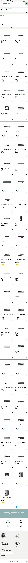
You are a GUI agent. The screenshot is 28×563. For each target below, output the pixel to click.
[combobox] (15, 6)
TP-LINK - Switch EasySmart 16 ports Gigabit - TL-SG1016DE (21, 351)
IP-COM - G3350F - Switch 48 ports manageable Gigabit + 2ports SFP (19, 461)
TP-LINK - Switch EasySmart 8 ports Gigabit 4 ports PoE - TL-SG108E (7, 406)
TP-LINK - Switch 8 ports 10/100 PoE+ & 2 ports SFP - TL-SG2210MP (6, 186)
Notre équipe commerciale (4, 543)
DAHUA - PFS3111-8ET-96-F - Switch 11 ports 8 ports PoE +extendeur (7, 479)
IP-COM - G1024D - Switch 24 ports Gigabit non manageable (6, 95)
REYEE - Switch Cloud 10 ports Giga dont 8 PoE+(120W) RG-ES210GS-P (6, 333)
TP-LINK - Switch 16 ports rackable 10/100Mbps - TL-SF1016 (19, 333)
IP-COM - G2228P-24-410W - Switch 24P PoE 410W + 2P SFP (21, 131)
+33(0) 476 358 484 (9, 0)
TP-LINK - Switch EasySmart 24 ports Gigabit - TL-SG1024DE (21, 369)
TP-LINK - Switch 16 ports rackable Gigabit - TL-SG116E (21, 406)
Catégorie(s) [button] (2, 15)
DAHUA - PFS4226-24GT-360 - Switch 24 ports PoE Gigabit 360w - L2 (6, 223)
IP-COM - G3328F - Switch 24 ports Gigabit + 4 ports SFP (7, 58)
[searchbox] (16, 6)
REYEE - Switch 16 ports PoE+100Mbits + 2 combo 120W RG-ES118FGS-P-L (6, 168)
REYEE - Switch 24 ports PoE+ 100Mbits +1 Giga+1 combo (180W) (20, 259)
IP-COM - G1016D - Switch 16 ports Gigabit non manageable (6, 76)
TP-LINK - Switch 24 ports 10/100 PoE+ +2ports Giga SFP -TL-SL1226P (6, 259)
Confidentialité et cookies (23, 560)
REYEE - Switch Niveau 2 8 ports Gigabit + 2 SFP (6, 369)
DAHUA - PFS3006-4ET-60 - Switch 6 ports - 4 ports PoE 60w (21, 241)
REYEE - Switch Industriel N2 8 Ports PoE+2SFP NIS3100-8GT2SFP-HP (6, 497)
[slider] (2, 44)
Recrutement (17, 537)
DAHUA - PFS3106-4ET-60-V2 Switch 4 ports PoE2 (21, 223)
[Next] (20, 507)
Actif (7, 8)
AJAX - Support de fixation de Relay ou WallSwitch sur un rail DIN (6, 113)
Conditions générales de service (19, 547)
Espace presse (17, 536)
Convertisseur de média (6, 513)
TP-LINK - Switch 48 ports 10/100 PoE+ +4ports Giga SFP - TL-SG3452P (6, 131)
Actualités (16, 544)
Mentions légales (10, 560)
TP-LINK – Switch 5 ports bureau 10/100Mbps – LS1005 (7, 351)
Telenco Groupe (17, 534)
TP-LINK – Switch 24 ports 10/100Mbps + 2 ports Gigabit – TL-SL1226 (6, 296)
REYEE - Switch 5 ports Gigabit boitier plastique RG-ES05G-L (6, 150)
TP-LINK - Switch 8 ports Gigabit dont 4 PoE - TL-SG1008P (21, 113)
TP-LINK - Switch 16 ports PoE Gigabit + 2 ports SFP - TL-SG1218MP (20, 314)
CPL (18, 513)
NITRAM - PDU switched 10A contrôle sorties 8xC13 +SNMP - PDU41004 (7, 40)
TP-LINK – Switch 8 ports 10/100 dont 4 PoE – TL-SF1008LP (7, 314)
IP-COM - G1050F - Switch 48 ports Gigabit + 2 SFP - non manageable (21, 58)
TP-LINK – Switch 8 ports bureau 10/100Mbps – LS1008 (7, 278)
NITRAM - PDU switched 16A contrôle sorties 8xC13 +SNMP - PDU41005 (21, 204)
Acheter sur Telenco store (18, 543)
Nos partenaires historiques (4, 544)
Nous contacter (3, 546)
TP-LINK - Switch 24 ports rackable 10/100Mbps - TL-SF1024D (5, 424)
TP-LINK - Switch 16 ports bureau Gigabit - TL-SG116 (20, 168)
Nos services (2, 545)
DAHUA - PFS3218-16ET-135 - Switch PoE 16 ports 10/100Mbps (20, 40)
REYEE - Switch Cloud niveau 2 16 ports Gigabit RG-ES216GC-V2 (6, 461)
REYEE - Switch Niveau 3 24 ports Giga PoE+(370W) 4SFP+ (21, 278)
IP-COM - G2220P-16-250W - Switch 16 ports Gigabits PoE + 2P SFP (21, 76)
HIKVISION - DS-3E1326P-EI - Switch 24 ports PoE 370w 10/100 (21, 95)
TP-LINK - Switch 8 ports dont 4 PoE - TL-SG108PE (6, 442)
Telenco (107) (3, 24)
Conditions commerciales (18, 545)
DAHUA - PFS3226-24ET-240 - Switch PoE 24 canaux (7, 204)
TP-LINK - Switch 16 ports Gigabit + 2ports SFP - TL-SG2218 (20, 296)
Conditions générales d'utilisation (19, 546)
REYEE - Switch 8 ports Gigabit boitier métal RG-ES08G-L (7, 388)
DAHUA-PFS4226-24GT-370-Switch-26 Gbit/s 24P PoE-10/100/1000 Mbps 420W (21, 186)
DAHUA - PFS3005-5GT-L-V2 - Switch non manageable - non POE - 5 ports (6, 241)
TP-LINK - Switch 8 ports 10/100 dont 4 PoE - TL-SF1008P (21, 150)
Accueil (2, 8)
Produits (5, 8)
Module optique (14, 515)
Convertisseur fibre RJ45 (13, 513)
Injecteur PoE (22, 513)
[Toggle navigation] (1, 6)
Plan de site (16, 560)
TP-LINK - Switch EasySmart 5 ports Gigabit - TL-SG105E (21, 424)
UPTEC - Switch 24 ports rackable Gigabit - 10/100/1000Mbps (20, 442)
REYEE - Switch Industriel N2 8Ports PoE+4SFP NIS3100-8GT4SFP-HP (19, 479)
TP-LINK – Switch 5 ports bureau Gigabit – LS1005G (20, 388)
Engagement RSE (17, 535)
